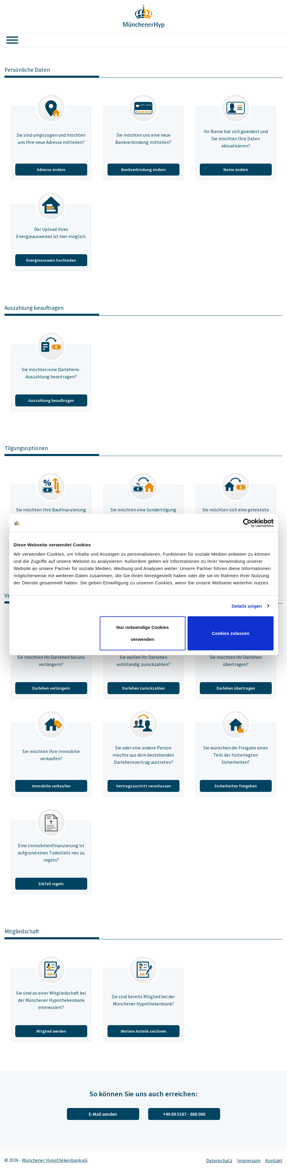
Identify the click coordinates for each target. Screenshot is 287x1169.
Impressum (248, 1160)
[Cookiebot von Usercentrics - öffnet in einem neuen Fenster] (247, 522)
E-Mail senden (103, 1114)
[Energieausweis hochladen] (51, 238)
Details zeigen (247, 605)
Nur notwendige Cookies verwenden (142, 633)
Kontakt (274, 1160)
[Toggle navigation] (10, 40)
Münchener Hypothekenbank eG (55, 1160)
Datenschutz (219, 1160)
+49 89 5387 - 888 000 (184, 1114)
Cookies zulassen (230, 633)
